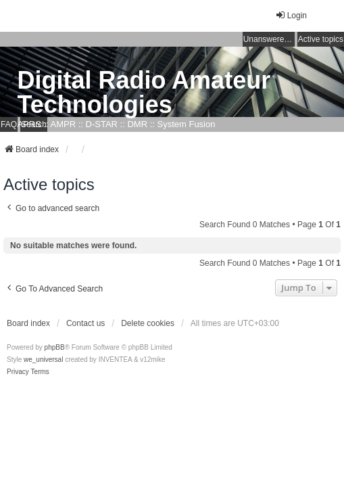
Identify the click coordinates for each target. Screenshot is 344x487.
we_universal (43, 359)
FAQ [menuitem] (9, 124)
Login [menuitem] (291, 15)
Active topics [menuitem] (320, 39)
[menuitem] (18, 372)
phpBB (55, 347)
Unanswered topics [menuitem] (269, 39)
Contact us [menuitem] (85, 323)
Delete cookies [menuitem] (147, 323)
